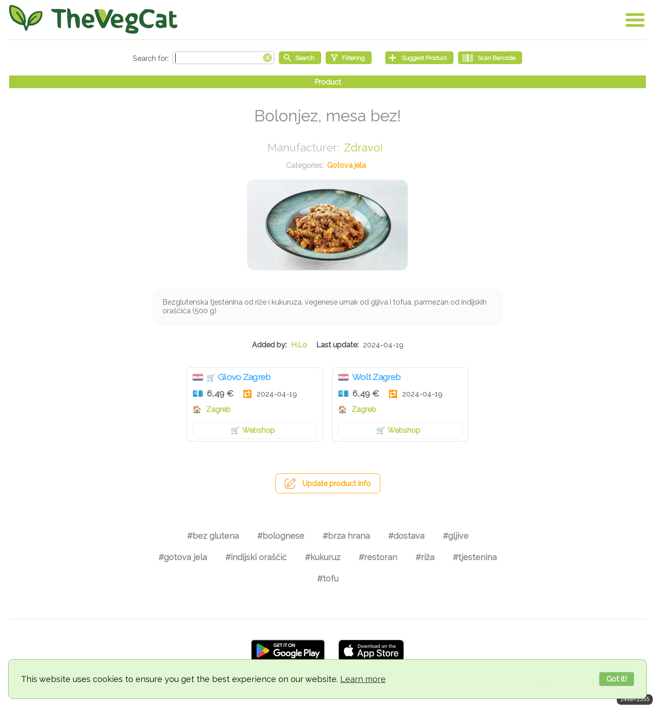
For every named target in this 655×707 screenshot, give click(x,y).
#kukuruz (322, 557)
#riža (424, 557)
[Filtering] (349, 57)
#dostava (406, 536)
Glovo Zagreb (244, 377)
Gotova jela (346, 165)
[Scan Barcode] (490, 57)
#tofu (327, 578)
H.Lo (299, 345)
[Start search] (300, 57)
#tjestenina (475, 557)
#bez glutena (213, 536)
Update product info (336, 483)
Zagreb (218, 409)
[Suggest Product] (419, 57)
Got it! (616, 679)
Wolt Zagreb (376, 377)
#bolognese (280, 536)
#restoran (377, 557)
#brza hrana (346, 536)
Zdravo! (363, 147)
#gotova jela (182, 557)
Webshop (258, 430)
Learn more (363, 679)
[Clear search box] (267, 56)
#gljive (456, 536)
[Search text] (223, 57)
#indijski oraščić (256, 557)
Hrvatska (197, 377)
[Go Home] (93, 19)
